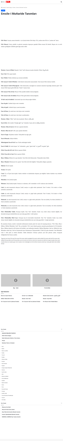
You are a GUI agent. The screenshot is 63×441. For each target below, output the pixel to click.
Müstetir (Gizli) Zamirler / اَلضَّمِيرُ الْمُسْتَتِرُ (51, 295)
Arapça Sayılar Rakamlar (7, 367)
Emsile (14, 7)
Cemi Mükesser (5, 378)
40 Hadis (4, 399)
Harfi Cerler (4, 372)
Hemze (3, 369)
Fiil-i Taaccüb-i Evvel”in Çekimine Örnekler (10, 301)
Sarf (3, 346)
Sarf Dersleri (4, 363)
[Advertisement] (31, 27)
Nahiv (3, 348)
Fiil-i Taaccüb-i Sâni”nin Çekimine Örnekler (31, 301)
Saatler (3, 380)
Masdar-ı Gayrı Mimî (47, 298)
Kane (3, 384)
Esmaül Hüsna (5, 389)
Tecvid (3, 355)
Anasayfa (3, 7)
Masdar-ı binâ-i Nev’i (26, 298)
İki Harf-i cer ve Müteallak (27, 295)
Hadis (3, 352)
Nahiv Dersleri (5, 382)
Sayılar (3, 365)
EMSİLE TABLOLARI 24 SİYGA (7, 298)
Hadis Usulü (4, 393)
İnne (3, 386)
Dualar (3, 357)
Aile (2, 374)
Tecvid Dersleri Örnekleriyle (7, 395)
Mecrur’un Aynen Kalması (6, 295)
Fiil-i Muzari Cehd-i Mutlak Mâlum (50, 301)
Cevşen (3, 391)
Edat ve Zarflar (5, 350)
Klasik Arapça (9, 7)
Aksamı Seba (4, 359)
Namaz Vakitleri (5, 376)
